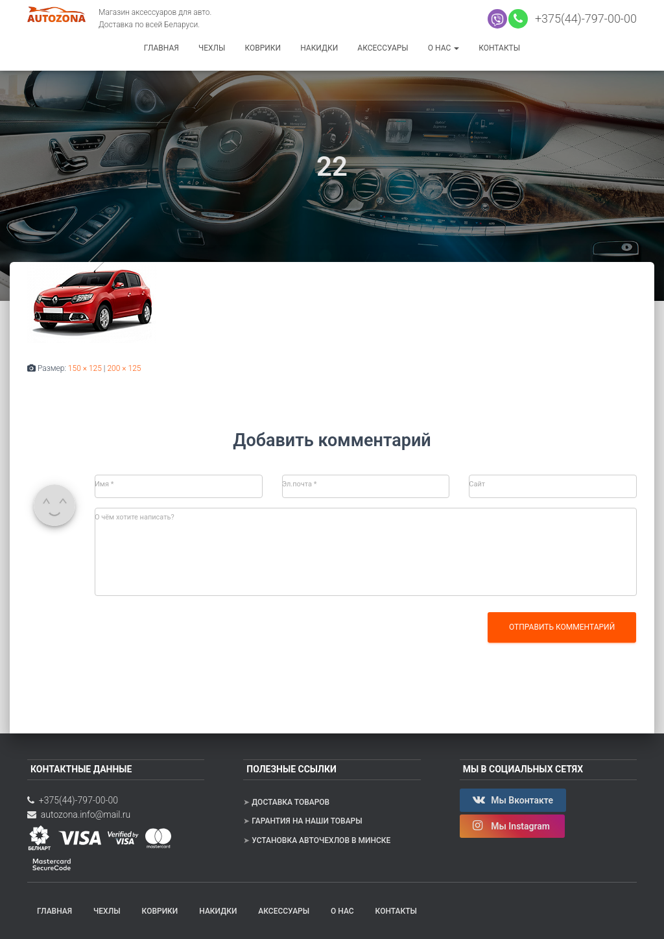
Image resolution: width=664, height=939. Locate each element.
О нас (443, 48)
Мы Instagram (512, 825)
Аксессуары (382, 48)
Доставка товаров (290, 802)
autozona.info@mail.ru (78, 814)
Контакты (499, 48)
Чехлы (212, 48)
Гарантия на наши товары (307, 821)
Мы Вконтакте (513, 799)
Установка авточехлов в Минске (321, 840)
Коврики (262, 48)
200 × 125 (124, 368)
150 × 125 (85, 368)
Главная (161, 48)
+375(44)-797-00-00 (583, 18)
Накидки (319, 48)
